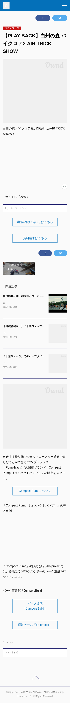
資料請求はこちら (35, 238)
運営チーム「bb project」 (35, 625)
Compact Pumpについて (35, 491)
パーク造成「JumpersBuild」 (35, 606)
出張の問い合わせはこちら (35, 222)
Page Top (35, 678)
